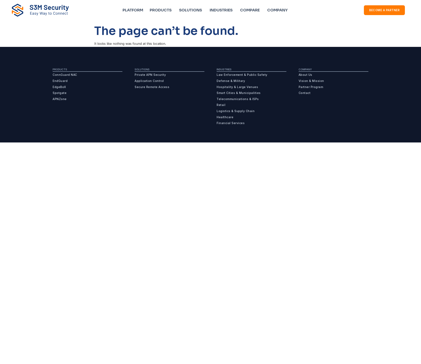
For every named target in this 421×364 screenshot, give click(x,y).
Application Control (149, 81)
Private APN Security (150, 74)
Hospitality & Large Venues (237, 87)
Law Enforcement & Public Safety (242, 74)
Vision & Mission (311, 81)
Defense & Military (231, 81)
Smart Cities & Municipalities (239, 93)
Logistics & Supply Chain (236, 111)
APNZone (60, 99)
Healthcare (225, 117)
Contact (305, 93)
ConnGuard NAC (65, 74)
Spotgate (59, 93)
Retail (221, 105)
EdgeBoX (59, 87)
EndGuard (60, 81)
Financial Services (231, 123)
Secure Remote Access (152, 87)
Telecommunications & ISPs (238, 99)
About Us (305, 74)
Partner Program (311, 87)
